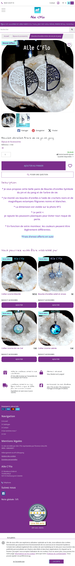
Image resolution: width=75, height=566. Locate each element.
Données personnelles (9, 459)
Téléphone (6, 483)
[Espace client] (58, 3)
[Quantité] (6, 154)
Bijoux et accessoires (20, 36)
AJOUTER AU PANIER (33, 165)
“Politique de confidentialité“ (56, 554)
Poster (53, 130)
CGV (3, 434)
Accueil (6, 36)
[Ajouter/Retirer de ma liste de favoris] (70, 165)
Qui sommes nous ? (9, 431)
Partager (23, 130)
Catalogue (5, 424)
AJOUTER (19, 305)
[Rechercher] (72, 29)
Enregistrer (38, 130)
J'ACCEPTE (56, 561)
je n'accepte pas (18, 561)
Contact (52, 3)
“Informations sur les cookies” (25, 554)
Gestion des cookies (8, 456)
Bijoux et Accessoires (11, 141)
